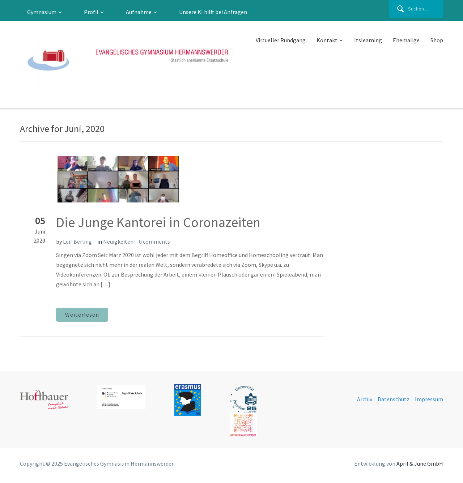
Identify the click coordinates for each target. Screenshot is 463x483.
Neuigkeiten (118, 241)
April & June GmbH (419, 463)
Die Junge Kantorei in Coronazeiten (158, 222)
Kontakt (327, 40)
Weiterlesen (82, 314)
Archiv (364, 399)
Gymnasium (41, 12)
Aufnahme (139, 12)
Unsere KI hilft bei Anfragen (213, 12)
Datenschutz (393, 399)
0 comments (154, 241)
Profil (91, 12)
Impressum (429, 399)
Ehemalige (406, 40)
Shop (436, 40)
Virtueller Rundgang (281, 40)
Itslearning (368, 40)
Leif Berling (77, 241)
